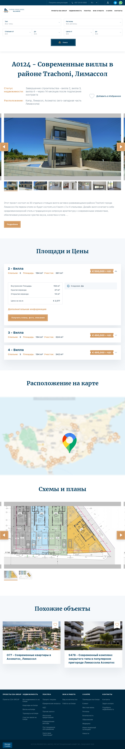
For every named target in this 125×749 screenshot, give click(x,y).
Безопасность (87, 716)
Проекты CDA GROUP (59, 10)
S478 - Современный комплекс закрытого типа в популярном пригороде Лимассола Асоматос (92, 658)
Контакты (118, 10)
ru (92, 3)
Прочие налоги (48, 712)
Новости (85, 733)
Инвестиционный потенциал (89, 728)
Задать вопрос (108, 704)
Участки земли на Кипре (30, 718)
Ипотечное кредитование (48, 716)
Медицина (86, 724)
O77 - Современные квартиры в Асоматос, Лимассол (29, 656)
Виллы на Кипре (29, 709)
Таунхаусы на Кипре (30, 713)
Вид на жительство (70, 699)
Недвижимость (75, 10)
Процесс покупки (49, 699)
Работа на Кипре (69, 704)
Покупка (87, 10)
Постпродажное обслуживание (49, 728)
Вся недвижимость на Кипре (31, 700)
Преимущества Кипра (91, 699)
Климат (85, 704)
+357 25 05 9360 (79, 3)
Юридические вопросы (51, 704)
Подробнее (12, 224)
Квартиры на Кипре (30, 705)
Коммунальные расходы (48, 722)
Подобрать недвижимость (108, 708)
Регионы (85, 712)
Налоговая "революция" (48, 734)
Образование (87, 720)
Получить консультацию (58, 3)
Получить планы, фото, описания (28, 318)
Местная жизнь (88, 708)
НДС (44, 708)
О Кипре (109, 10)
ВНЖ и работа (98, 10)
